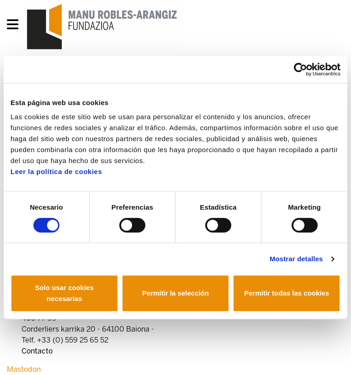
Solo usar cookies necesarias (64, 293)
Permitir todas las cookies (286, 293)
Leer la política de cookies (56, 171)
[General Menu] (15, 26)
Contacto (37, 351)
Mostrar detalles (296, 259)
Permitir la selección (175, 293)
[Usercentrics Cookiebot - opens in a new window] (300, 69)
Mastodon (24, 369)
